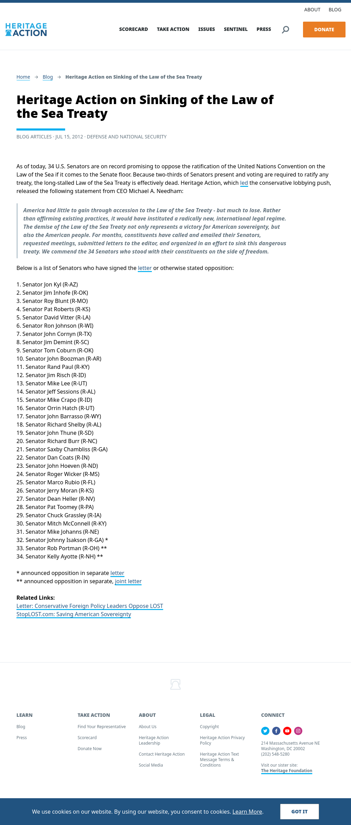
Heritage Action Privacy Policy (222, 741)
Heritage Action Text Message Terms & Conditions (219, 760)
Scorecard (87, 738)
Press (21, 738)
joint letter (128, 582)
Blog (48, 77)
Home (23, 77)
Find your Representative (101, 727)
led (244, 183)
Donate (324, 28)
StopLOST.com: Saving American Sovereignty (73, 615)
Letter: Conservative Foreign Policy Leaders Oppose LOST (89, 606)
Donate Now (89, 749)
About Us (148, 727)
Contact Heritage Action (162, 755)
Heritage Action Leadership (154, 741)
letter (145, 268)
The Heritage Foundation (286, 771)
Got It (299, 811)
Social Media (151, 766)
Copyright (209, 727)
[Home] (26, 28)
